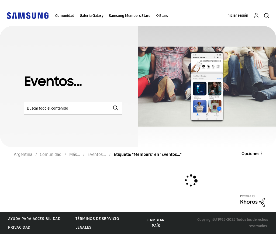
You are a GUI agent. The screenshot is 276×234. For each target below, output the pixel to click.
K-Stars (162, 15)
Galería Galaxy (92, 15)
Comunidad (64, 15)
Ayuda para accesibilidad (34, 218)
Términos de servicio (97, 218)
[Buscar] (73, 108)
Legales (83, 227)
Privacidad (19, 227)
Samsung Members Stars (129, 15)
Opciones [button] (250, 153)
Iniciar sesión (237, 15)
